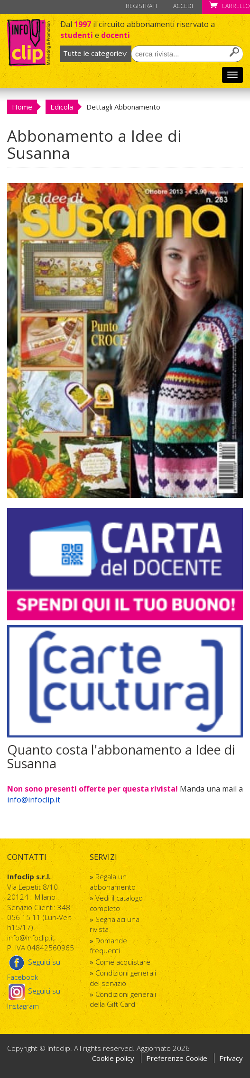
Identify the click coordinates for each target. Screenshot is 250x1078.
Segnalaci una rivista (114, 924)
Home (22, 106)
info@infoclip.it (33, 799)
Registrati (141, 6)
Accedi (183, 6)
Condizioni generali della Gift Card (123, 999)
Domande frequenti (108, 945)
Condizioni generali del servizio (123, 977)
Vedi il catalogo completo (116, 902)
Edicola (61, 106)
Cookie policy (113, 1058)
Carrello (229, 6)
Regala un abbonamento (113, 881)
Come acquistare (122, 962)
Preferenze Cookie (177, 1058)
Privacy (231, 1058)
